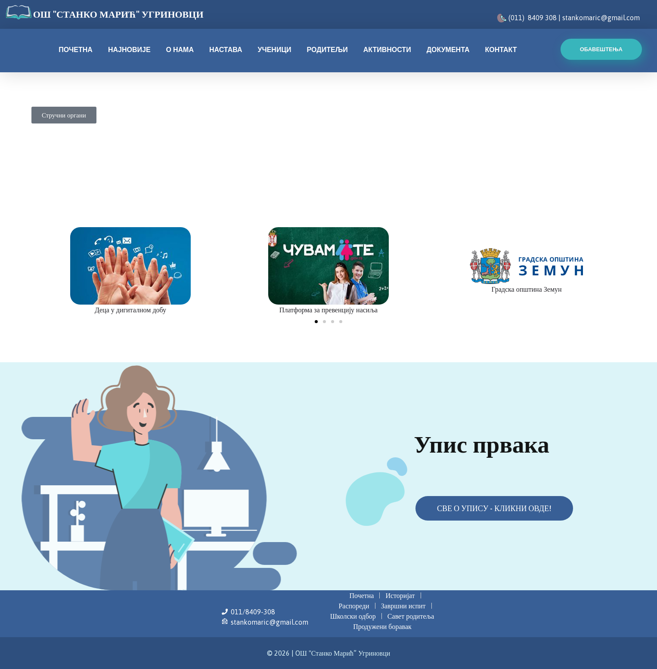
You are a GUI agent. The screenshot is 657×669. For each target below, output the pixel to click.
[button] (316, 321)
